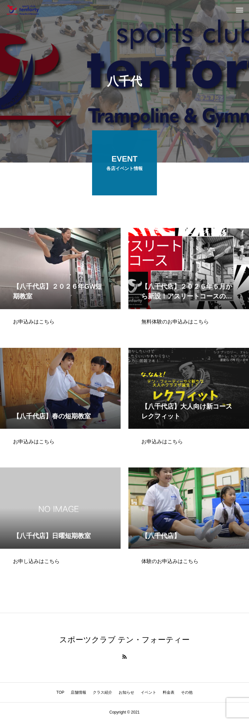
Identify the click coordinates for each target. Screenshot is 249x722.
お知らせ (126, 692)
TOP (60, 692)
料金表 (168, 692)
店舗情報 (78, 692)
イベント (148, 692)
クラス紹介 (102, 692)
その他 (187, 692)
